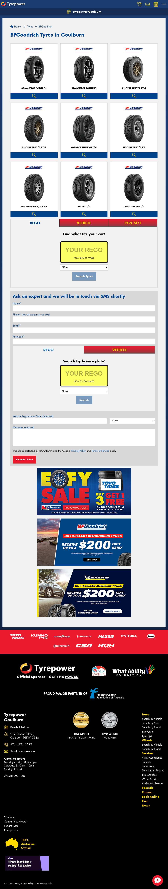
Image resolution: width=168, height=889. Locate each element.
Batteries (146, 762)
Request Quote (24, 459)
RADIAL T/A (84, 206)
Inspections (148, 766)
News (146, 805)
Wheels (147, 740)
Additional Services (153, 783)
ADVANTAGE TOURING (84, 88)
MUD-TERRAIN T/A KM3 (34, 206)
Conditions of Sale (43, 883)
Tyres (145, 714)
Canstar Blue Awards (15, 821)
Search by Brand (151, 727)
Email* (17, 325)
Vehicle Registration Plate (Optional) (33, 416)
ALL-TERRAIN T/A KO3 (34, 147)
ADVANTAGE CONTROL (34, 88)
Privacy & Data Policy (23, 883)
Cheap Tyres (11, 830)
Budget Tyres (11, 826)
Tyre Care (147, 731)
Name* (17, 303)
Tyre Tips (147, 736)
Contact (147, 792)
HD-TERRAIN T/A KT (134, 147)
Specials (147, 788)
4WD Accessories (152, 757)
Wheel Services (150, 779)
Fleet (145, 801)
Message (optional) (23, 427)
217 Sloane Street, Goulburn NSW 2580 (24, 736)
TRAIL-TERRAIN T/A (134, 206)
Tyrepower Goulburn (84, 12)
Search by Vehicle (152, 719)
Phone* (31, 314)
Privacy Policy (78, 450)
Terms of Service (100, 450)
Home (15, 26)
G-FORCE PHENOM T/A (84, 147)
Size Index (10, 817)
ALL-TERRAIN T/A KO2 (134, 88)
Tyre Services (149, 775)
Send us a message (22, 751)
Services (147, 753)
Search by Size (150, 723)
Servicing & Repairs (153, 770)
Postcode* (18, 336)
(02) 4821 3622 (21, 744)
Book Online (150, 796)
